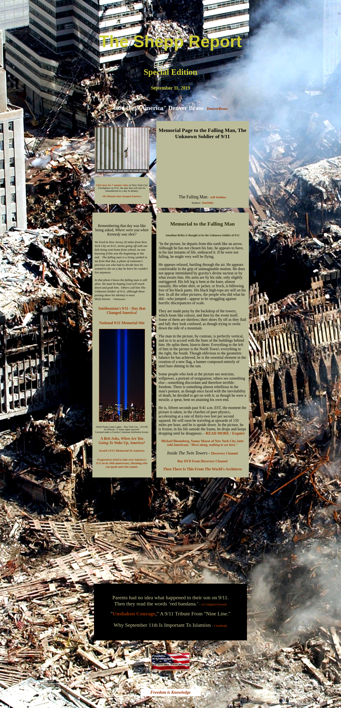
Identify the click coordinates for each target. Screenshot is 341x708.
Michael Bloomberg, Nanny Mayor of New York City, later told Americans (202, 443)
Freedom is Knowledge (170, 692)
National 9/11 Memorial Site (122, 323)
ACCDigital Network (214, 604)
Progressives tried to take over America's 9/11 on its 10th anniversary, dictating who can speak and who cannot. (121, 463)
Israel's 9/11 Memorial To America (121, 450)
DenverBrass (217, 109)
